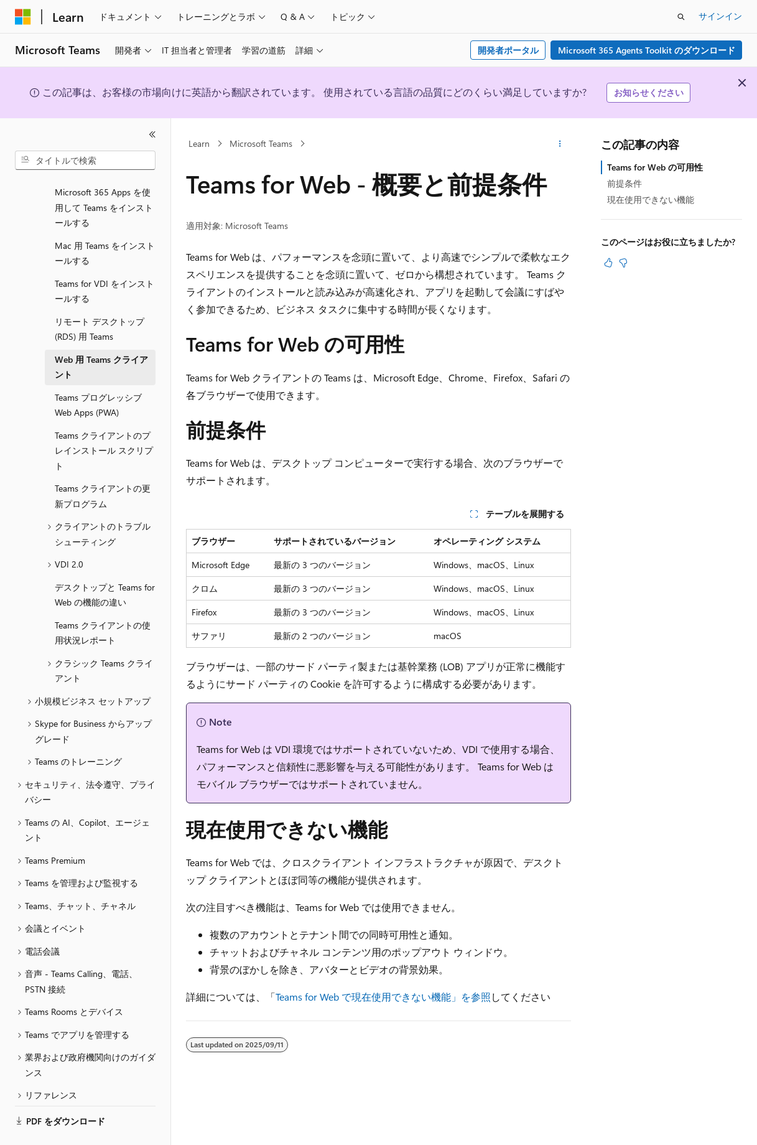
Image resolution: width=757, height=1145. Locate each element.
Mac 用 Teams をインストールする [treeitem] (105, 219)
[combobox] (85, 161)
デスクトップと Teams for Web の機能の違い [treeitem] (105, 560)
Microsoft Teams (261, 143)
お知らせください (649, 92)
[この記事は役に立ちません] (623, 262)
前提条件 (624, 183)
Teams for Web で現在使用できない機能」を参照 (383, 996)
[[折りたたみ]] (152, 134)
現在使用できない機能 (650, 199)
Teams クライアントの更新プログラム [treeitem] (103, 461)
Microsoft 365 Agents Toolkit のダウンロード (646, 50)
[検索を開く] (681, 17)
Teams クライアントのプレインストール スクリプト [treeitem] (104, 416)
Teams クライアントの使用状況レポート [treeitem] (103, 598)
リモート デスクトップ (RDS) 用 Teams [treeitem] (99, 295)
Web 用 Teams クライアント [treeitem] (101, 333)
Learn (199, 143)
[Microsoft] (23, 17)
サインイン (720, 16)
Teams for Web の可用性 (655, 167)
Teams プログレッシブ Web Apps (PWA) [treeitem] (98, 371)
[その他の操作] (560, 144)
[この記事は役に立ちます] (608, 262)
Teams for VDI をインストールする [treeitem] (104, 257)
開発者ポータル (508, 50)
